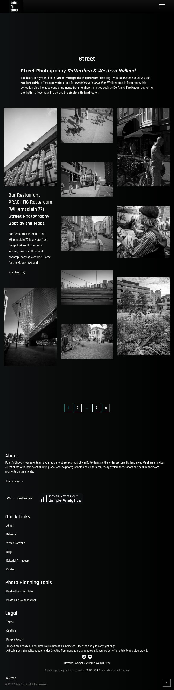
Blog (9, 552)
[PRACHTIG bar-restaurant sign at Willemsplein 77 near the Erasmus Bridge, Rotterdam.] (30, 147)
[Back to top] (167, 683)
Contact (10, 569)
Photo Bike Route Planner (21, 600)
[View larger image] (87, 125)
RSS (8, 498)
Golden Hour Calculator (19, 591)
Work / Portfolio (15, 543)
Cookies (11, 630)
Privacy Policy (14, 639)
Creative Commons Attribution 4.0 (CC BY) (87, 663)
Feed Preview (25, 498)
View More (16, 272)
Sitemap (11, 678)
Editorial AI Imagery (17, 560)
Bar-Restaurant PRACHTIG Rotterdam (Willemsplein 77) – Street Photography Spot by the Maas (30, 209)
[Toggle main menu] (162, 6)
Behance (11, 534)
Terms (9, 622)
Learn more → (14, 481)
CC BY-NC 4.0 (93, 670)
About (9, 525)
